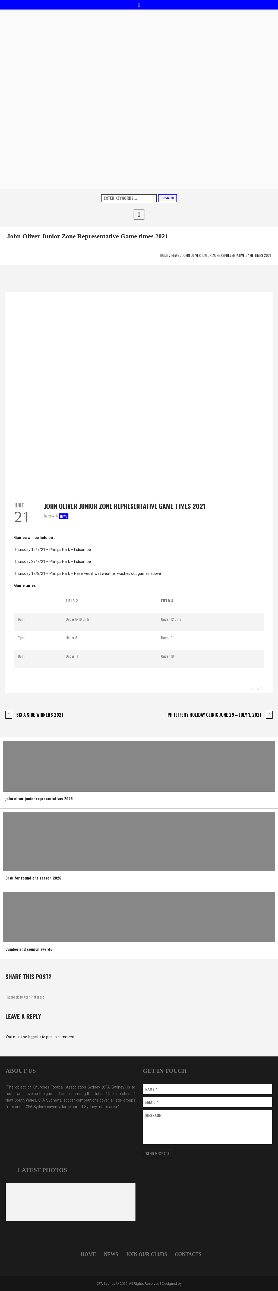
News (175, 255)
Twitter (25, 997)
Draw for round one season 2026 (33, 878)
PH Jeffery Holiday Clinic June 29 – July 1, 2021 (214, 715)
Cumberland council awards (28, 949)
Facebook (12, 997)
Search (167, 198)
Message (153, 1115)
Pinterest (37, 997)
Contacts (188, 1254)
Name (151, 1089)
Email (151, 1102)
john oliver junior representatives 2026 (39, 798)
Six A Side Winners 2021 (39, 715)
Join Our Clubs (146, 1254)
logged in (34, 1036)
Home (164, 255)
